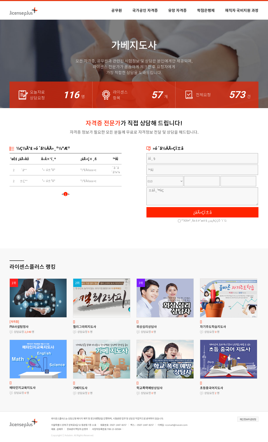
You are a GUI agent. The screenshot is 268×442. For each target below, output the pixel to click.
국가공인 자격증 (145, 10)
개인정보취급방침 (248, 419)
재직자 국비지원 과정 (241, 10)
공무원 (116, 10)
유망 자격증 (177, 10)
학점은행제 (206, 10)
